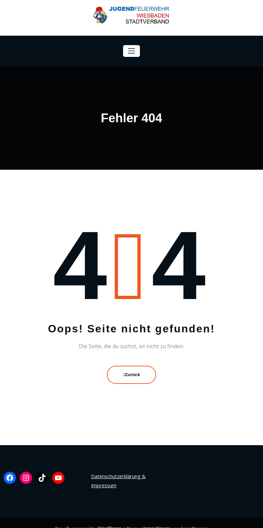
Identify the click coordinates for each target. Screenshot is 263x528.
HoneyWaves (156, 518)
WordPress (110, 518)
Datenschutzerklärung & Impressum (130, 475)
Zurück (131, 374)
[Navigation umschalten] (131, 51)
